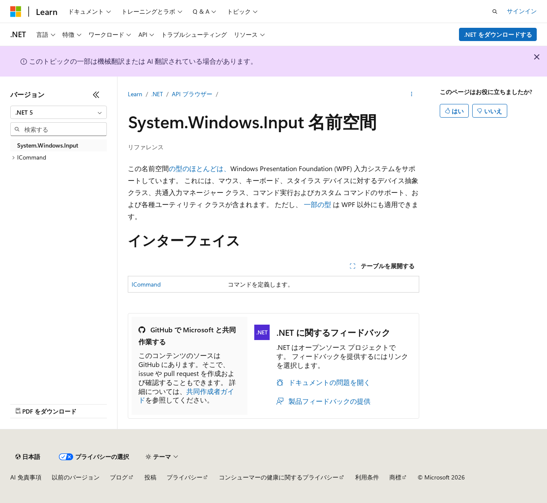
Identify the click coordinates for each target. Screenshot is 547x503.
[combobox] (58, 112)
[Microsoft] (15, 11)
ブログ (119, 477)
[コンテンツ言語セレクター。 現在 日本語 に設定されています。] (27, 457)
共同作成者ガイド (186, 396)
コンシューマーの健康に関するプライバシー (278, 477)
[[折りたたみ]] (96, 94)
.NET (157, 94)
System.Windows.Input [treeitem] (47, 145)
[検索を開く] (494, 11)
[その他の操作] (411, 94)
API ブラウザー (192, 94)
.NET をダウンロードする (498, 34)
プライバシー (185, 477)
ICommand (146, 284)
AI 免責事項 (25, 477)
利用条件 (367, 477)
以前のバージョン (76, 477)
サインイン (522, 11)
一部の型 (317, 204)
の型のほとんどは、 (199, 168)
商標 (395, 477)
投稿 (150, 477)
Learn (135, 94)
